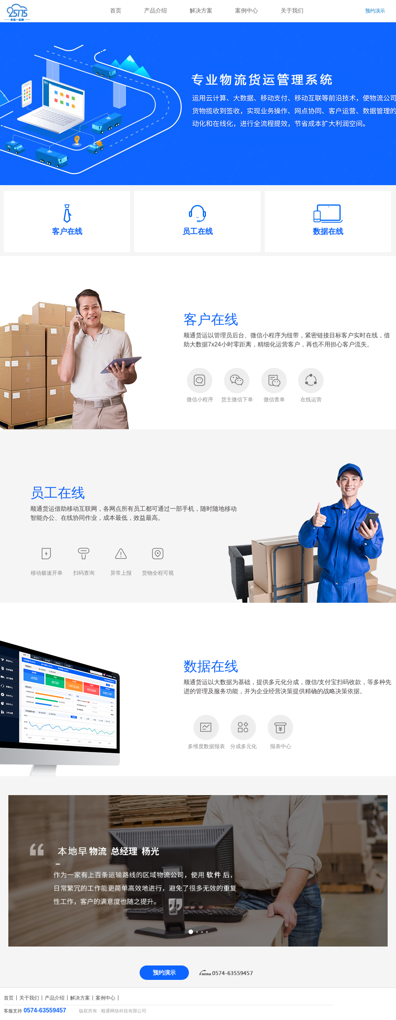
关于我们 (292, 10)
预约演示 (375, 11)
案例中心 (246, 10)
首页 (115, 10)
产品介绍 (155, 10)
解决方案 (201, 10)
